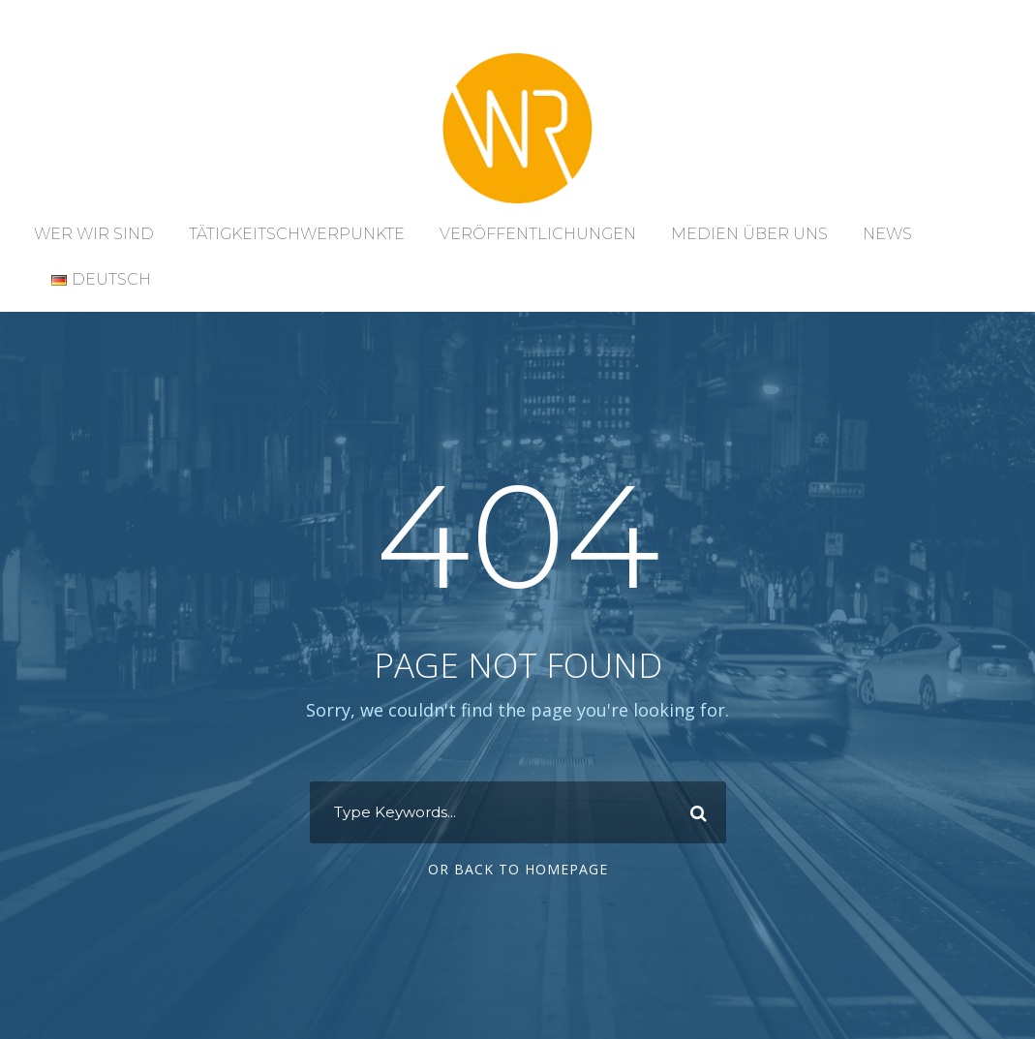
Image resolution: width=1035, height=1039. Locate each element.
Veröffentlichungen (538, 234)
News (887, 234)
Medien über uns (749, 234)
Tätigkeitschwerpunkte (297, 234)
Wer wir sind (94, 234)
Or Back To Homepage (518, 869)
